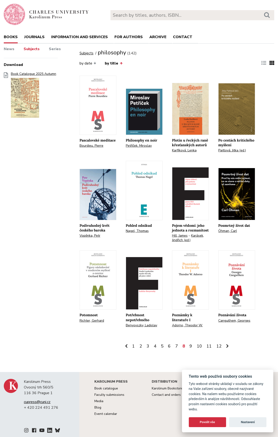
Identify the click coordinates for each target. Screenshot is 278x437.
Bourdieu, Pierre (91, 145)
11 (209, 346)
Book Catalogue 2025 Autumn (33, 96)
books (11, 37)
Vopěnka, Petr (90, 235)
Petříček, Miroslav (139, 145)
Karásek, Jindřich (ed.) (188, 237)
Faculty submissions (109, 394)
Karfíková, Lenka (184, 150)
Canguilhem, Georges (234, 320)
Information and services (79, 37)
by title (113, 63)
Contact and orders (166, 394)
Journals (34, 37)
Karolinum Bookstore (167, 388)
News (9, 49)
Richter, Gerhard (92, 320)
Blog (97, 407)
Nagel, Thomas (137, 231)
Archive (157, 37)
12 (219, 346)
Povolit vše (207, 422)
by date (88, 63)
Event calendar (105, 414)
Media (98, 401)
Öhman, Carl (227, 231)
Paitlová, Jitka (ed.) (232, 150)
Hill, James (180, 235)
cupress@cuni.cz (37, 402)
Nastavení (248, 422)
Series (55, 49)
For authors (128, 37)
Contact (182, 37)
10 (199, 346)
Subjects (32, 49)
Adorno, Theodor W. (187, 325)
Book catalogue (106, 388)
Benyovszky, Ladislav (141, 325)
